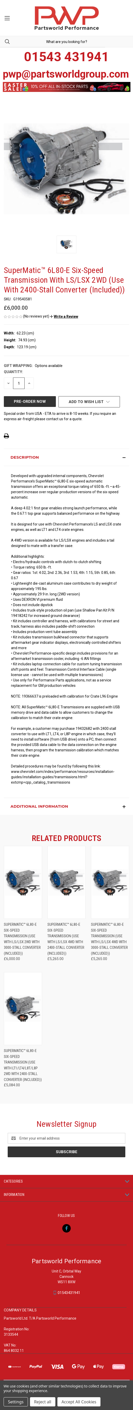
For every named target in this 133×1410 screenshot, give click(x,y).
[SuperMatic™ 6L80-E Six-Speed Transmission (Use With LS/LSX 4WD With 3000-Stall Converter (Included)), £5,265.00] (110, 882)
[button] (64, 316)
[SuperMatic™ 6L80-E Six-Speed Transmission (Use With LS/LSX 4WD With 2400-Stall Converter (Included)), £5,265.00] (66, 882)
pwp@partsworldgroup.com (66, 74)
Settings (16, 1402)
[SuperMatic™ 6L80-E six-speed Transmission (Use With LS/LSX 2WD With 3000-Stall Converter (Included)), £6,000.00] (23, 882)
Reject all (42, 1402)
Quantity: (13, 372)
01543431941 (69, 1292)
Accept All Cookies (79, 1402)
